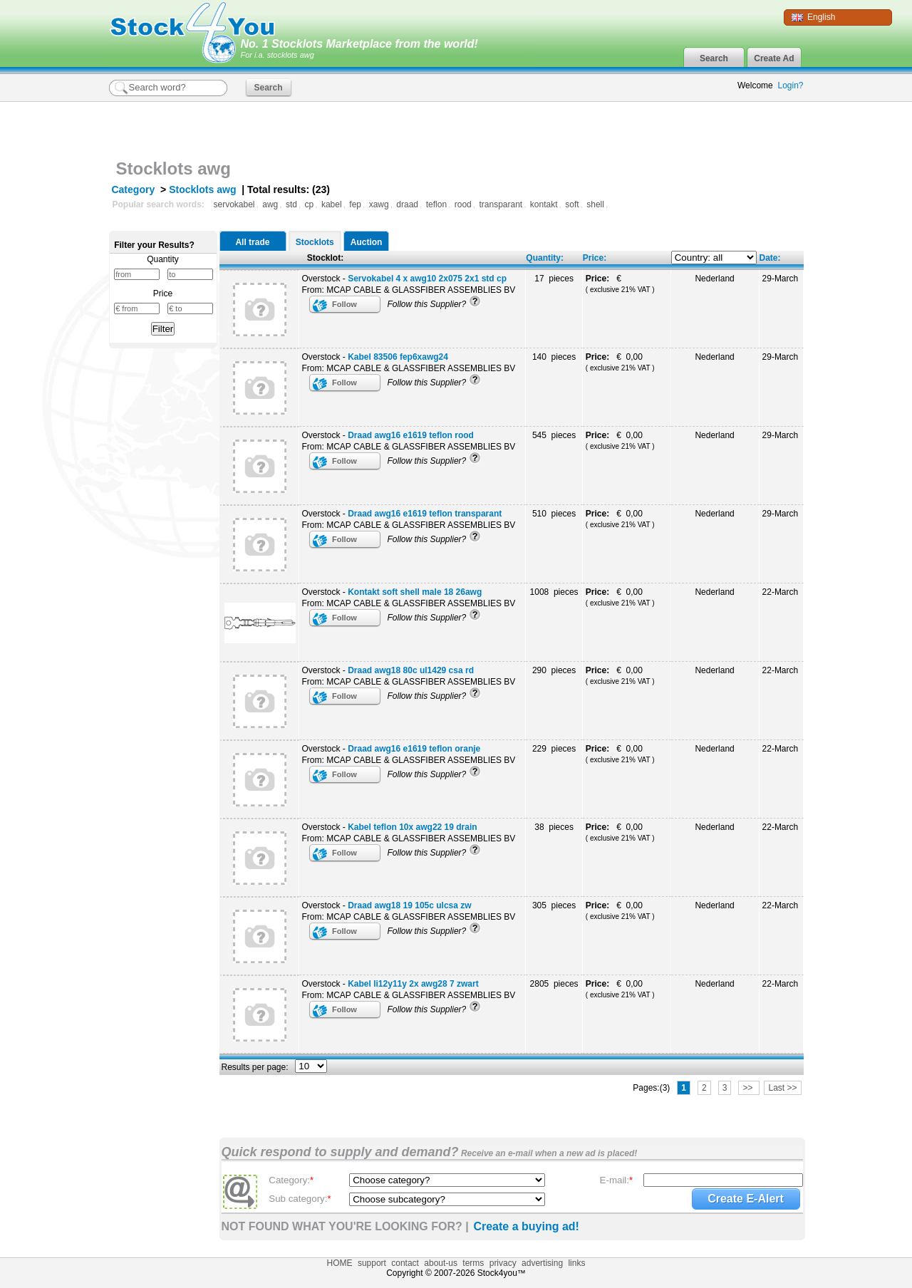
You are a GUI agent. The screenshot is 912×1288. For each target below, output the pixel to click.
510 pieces (554, 514)
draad (407, 204)
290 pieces (554, 670)
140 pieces (554, 357)
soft (572, 204)
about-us (440, 1263)
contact (405, 1263)
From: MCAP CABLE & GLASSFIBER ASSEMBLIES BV (409, 290)
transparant (500, 204)
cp (309, 204)
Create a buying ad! (526, 1226)
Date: (770, 258)
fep (355, 204)
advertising (542, 1263)
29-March (780, 279)
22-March (780, 592)
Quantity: (545, 258)
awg (270, 204)
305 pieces (554, 905)
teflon (436, 204)
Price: (594, 258)
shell (595, 204)
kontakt (544, 204)
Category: (291, 1180)
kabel (331, 204)
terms (473, 1263)
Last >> (782, 1088)
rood (463, 204)
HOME (340, 1263)
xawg (379, 204)
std (291, 204)
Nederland (714, 279)
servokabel (234, 204)
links (576, 1263)
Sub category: (300, 1198)
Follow (344, 304)
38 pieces (554, 827)
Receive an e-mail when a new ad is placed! (548, 1153)
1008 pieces (554, 592)
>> (748, 1088)
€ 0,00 (620, 362)
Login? (790, 85)
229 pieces (554, 749)
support (372, 1263)
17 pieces (554, 279)
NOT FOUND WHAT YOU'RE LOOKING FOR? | (345, 1226)
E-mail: (616, 1180)
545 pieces (554, 435)
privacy (503, 1263)
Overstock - (404, 279)
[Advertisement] (637, 126)
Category (133, 189)
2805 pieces (554, 984)
